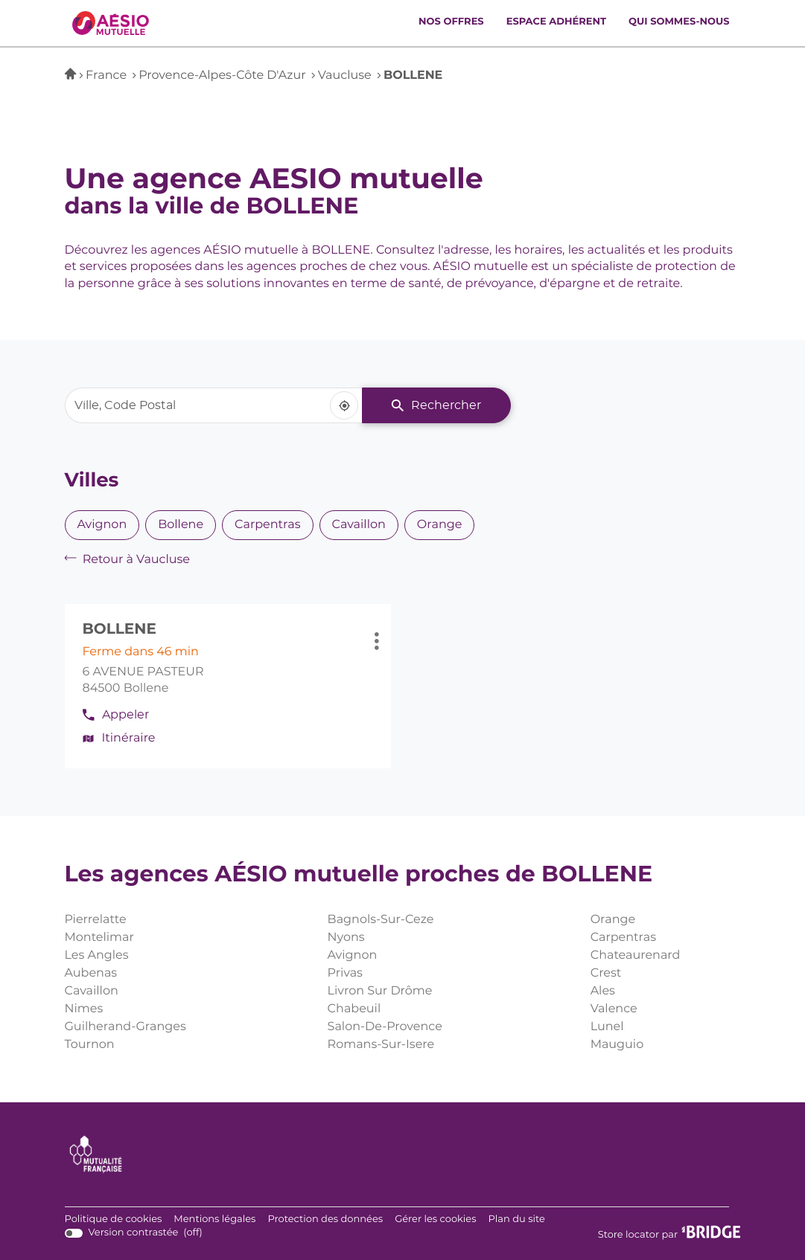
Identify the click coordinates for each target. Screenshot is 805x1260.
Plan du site (517, 1219)
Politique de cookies (113, 1220)
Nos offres (451, 22)
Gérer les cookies (435, 1219)
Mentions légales (214, 1220)
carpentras (267, 525)
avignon (102, 525)
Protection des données (325, 1220)
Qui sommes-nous (679, 22)
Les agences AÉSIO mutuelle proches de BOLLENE (359, 875)
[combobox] (214, 405)
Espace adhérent (556, 22)
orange (439, 525)
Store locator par (669, 1233)
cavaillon (359, 525)
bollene (180, 525)
